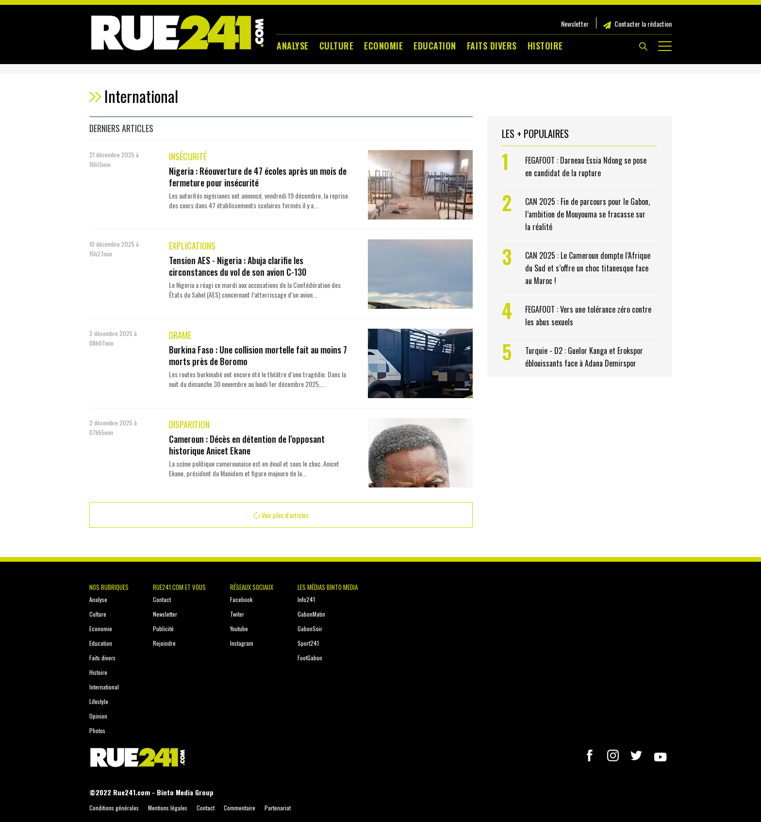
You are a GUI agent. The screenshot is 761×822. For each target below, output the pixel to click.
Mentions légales (167, 808)
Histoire (545, 45)
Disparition (189, 424)
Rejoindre (164, 643)
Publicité (163, 628)
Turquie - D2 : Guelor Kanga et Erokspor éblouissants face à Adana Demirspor (584, 357)
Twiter (237, 614)
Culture (336, 45)
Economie (383, 45)
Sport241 (308, 643)
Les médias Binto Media (328, 587)
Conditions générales (114, 808)
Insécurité (188, 156)
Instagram (241, 643)
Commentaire (239, 808)
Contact (162, 599)
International (104, 687)
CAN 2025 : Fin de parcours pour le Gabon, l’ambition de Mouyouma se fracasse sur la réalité (587, 214)
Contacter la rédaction (643, 23)
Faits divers (492, 45)
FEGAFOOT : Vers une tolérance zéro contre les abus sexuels (588, 315)
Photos (97, 730)
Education (435, 45)
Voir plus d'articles (281, 515)
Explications (192, 245)
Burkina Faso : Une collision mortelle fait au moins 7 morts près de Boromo (258, 355)
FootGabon (310, 658)
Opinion (98, 716)
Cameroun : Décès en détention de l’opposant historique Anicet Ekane (247, 445)
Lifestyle (98, 701)
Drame (180, 335)
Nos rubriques (109, 587)
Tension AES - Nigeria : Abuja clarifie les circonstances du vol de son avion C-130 (237, 266)
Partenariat (278, 808)
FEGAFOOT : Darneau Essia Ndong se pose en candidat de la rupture (585, 166)
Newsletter (575, 23)
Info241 (306, 599)
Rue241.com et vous (179, 587)
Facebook (241, 599)
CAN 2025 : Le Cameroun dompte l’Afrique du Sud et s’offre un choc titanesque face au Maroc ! (587, 268)
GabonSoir (310, 628)
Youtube (239, 628)
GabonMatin (311, 614)
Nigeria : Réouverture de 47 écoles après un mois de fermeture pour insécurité (258, 177)
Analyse (293, 45)
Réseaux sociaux (251, 587)
